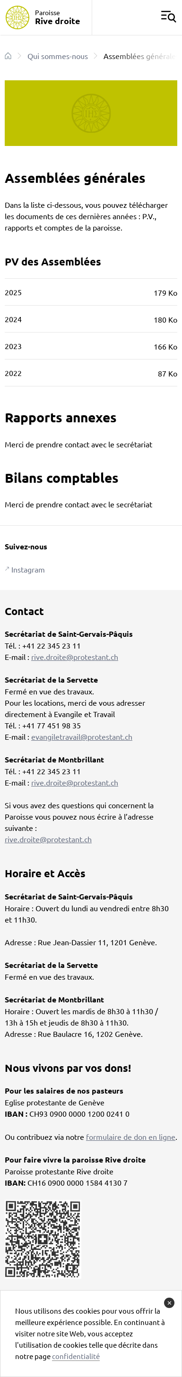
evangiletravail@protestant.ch (81, 736)
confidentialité (76, 1355)
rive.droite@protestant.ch (74, 656)
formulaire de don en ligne (130, 1136)
